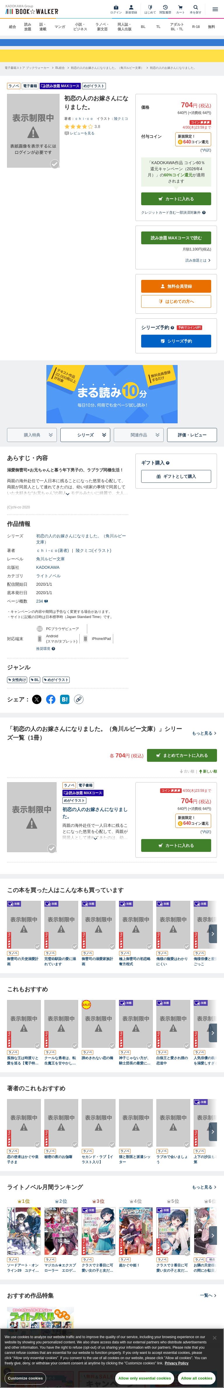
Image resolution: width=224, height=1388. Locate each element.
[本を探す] (196, 9)
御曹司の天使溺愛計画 (22, 967)
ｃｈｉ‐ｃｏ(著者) (52, 556)
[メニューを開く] (215, 9)
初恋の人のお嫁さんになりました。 (95, 818)
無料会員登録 (176, 291)
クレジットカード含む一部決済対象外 (173, 218)
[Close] (214, 1337)
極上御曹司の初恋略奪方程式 (134, 967)
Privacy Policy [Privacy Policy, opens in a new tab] (176, 1363)
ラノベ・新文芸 (102, 26)
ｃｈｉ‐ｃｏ (84, 124)
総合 (12, 27)
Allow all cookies (196, 1378)
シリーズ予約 (157, 333)
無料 (211, 27)
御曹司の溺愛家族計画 (97, 967)
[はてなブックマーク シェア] (64, 705)
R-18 (196, 27)
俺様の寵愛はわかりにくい (172, 967)
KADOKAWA (48, 573)
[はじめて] (150, 9)
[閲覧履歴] (165, 9)
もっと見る (204, 738)
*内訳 (206, 156)
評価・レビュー (192, 440)
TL (158, 27)
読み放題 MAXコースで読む (176, 243)
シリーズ (92, 440)
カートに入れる (176, 204)
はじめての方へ (176, 307)
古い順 (186, 777)
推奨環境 (45, 654)
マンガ (60, 27)
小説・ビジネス (80, 26)
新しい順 (207, 777)
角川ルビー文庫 (50, 564)
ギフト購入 (155, 468)
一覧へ (208, 1300)
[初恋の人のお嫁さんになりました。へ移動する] (173, 73)
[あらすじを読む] (67, 492)
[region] (112, 1358)
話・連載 (42, 26)
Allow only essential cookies (144, 1378)
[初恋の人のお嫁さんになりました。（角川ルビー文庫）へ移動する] (107, 73)
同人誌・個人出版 (125, 26)
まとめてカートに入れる (182, 761)
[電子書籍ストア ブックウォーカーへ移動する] (27, 73)
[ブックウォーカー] (31, 9)
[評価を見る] (82, 135)
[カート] (180, 9)
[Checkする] (55, 169)
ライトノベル (48, 581)
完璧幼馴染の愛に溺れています (60, 967)
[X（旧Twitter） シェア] (36, 705)
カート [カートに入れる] (176, 850)
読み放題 (27, 26)
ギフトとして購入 (176, 482)
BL (143, 27)
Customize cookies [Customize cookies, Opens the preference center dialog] (25, 1378)
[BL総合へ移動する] (60, 73)
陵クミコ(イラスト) (93, 556)
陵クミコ (121, 124)
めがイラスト (56, 685)
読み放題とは (198, 266)
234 (42, 606)
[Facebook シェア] (50, 705)
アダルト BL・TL (177, 26)
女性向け (17, 685)
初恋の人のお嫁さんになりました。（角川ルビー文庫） (81, 544)
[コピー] (78, 705)
